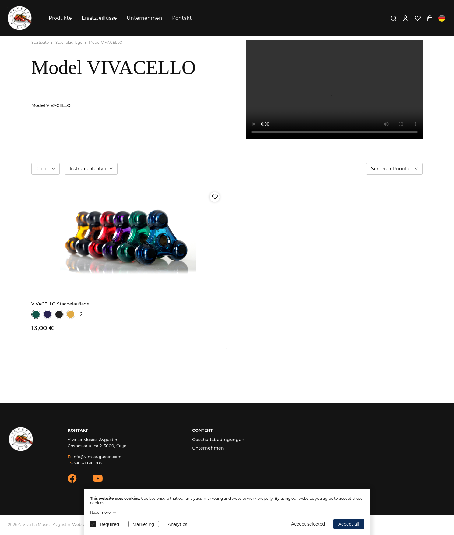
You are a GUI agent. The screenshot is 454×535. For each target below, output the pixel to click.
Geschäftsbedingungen (218, 439)
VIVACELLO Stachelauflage (60, 304)
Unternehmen (144, 18)
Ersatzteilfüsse (99, 18)
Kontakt (182, 18)
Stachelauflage (68, 42)
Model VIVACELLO (105, 42)
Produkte (60, 18)
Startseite (40, 42)
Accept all (348, 524)
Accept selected (308, 524)
